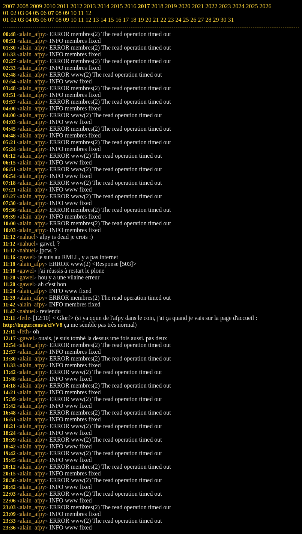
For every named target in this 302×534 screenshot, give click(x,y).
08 (59, 20)
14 (103, 20)
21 (156, 20)
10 (74, 20)
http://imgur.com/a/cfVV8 (32, 325)
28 (208, 20)
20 (148, 20)
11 (81, 20)
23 (171, 20)
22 (163, 20)
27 (201, 20)
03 (21, 20)
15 (111, 20)
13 (96, 20)
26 (193, 20)
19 (141, 20)
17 (126, 20)
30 (223, 20)
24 (178, 20)
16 (118, 20)
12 (88, 20)
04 (29, 20)
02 (14, 20)
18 (133, 20)
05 (36, 20)
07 (51, 20)
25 (186, 20)
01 (6, 20)
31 (231, 20)
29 (216, 20)
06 (44, 20)
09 (66, 20)
